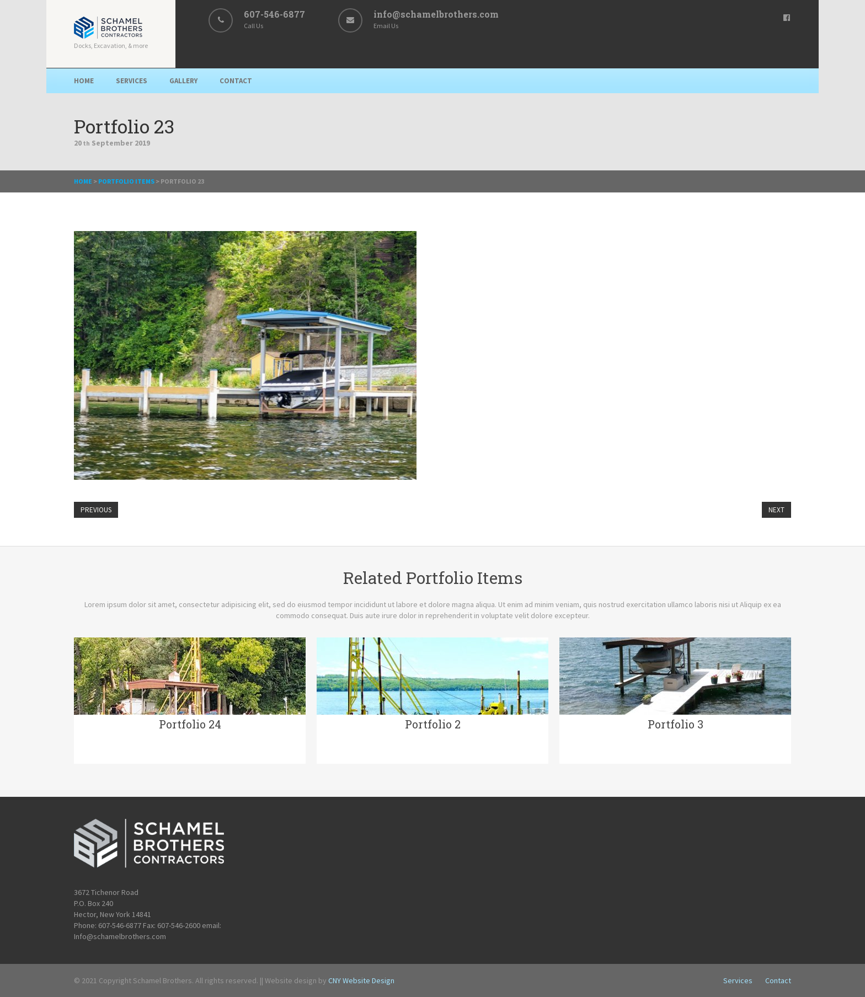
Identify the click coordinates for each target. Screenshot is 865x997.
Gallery (183, 80)
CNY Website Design (361, 980)
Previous (96, 509)
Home (84, 80)
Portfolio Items (126, 181)
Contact (236, 80)
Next (776, 509)
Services (131, 80)
